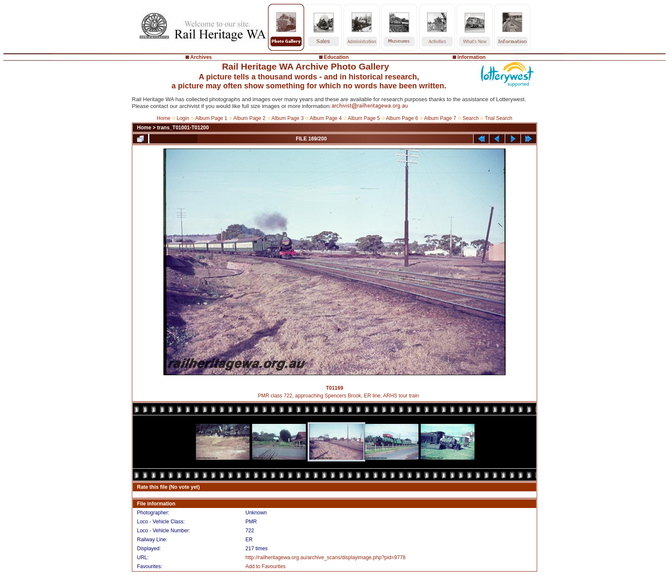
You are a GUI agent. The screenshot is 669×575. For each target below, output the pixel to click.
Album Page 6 (402, 118)
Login (183, 118)
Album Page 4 (326, 118)
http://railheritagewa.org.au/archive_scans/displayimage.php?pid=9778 (325, 557)
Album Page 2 (249, 118)
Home (163, 118)
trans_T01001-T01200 (183, 128)
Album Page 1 (211, 118)
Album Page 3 (287, 118)
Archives (201, 57)
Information (471, 57)
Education (336, 57)
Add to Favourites (265, 566)
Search (470, 118)
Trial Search (498, 118)
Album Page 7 (440, 118)
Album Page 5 (364, 118)
